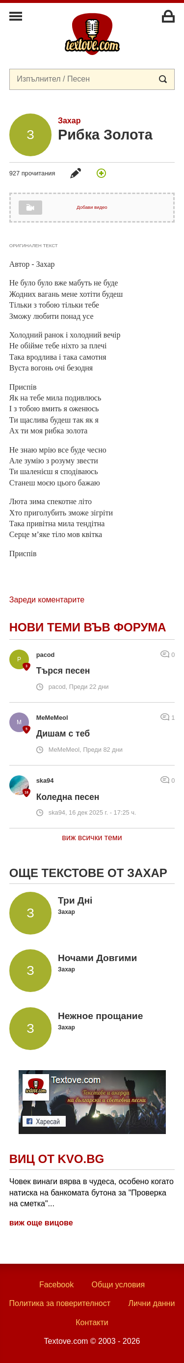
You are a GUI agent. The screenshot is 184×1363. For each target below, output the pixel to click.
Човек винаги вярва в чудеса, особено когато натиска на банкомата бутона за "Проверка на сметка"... (91, 1192)
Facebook (56, 1284)
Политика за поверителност (60, 1303)
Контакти (92, 1322)
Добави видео (92, 207)
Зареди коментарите (46, 600)
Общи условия (118, 1284)
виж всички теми (92, 837)
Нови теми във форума (87, 627)
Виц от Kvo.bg (56, 1158)
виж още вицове (41, 1223)
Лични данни (152, 1303)
